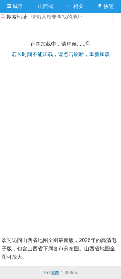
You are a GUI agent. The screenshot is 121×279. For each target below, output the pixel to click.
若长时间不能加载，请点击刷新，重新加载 (61, 54)
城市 (15, 6)
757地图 (51, 272)
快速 (106, 6)
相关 (76, 6)
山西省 (45, 6)
